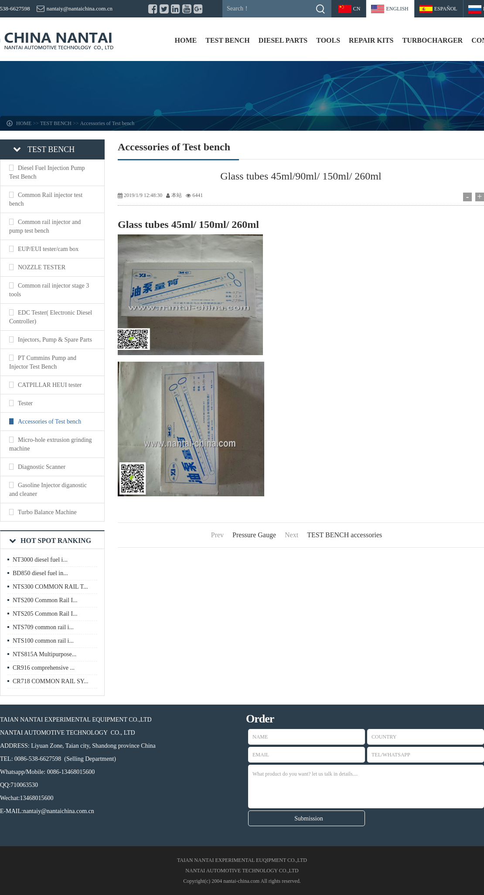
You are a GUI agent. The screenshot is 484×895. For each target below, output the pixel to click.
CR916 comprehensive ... (44, 667)
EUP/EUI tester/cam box (48, 249)
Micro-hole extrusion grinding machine (50, 444)
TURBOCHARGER (432, 40)
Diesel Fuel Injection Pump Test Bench (47, 172)
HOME (186, 40)
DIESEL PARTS (283, 40)
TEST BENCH (227, 40)
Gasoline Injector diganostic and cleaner (48, 489)
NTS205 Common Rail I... (45, 613)
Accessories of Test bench (107, 123)
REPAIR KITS (371, 40)
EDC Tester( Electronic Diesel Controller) (50, 317)
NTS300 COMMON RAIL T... (50, 586)
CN (357, 9)
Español (445, 9)
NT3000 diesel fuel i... (40, 559)
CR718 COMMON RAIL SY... (50, 681)
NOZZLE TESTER (41, 267)
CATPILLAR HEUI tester (50, 385)
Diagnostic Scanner (41, 467)
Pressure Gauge (254, 535)
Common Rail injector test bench (45, 199)
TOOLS (328, 40)
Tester (25, 403)
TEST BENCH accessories (344, 535)
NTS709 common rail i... (43, 627)
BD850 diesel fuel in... (40, 573)
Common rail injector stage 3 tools (49, 290)
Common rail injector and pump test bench (45, 226)
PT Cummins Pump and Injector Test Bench (42, 362)
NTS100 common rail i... (43, 640)
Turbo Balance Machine (47, 512)
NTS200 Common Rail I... (45, 600)
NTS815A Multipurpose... (44, 654)
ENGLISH (397, 9)
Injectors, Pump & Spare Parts (55, 339)
